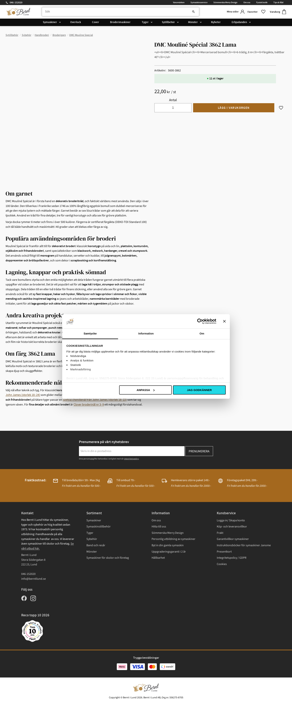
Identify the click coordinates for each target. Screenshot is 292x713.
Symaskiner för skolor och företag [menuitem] (107, 558)
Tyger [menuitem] (145, 23)
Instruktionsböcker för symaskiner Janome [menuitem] (244, 545)
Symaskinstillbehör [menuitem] (98, 526)
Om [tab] (201, 333)
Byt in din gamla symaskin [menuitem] (168, 545)
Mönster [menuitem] (193, 23)
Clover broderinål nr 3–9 (89, 405)
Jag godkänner (199, 390)
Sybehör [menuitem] (91, 539)
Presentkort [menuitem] (224, 552)
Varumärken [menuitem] (179, 2)
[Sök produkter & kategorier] (118, 12)
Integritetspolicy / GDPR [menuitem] (231, 558)
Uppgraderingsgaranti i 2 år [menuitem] (169, 552)
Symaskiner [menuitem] (50, 23)
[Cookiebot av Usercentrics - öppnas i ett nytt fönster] (200, 321)
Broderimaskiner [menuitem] (120, 23)
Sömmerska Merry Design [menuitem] (225, 2)
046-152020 (16, 2)
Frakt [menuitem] (220, 533)
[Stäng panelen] (224, 321)
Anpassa (145, 390)
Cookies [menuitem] (222, 564)
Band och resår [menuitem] (95, 545)
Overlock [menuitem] (75, 23)
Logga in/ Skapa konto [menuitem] (231, 520)
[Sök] (191, 12)
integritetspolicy (131, 458)
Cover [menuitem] (95, 23)
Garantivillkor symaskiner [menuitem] (233, 539)
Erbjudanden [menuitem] (239, 23)
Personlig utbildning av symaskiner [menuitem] (173, 539)
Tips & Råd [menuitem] (278, 2)
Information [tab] (146, 333)
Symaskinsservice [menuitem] (199, 2)
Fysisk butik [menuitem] (261, 2)
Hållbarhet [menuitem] (158, 558)
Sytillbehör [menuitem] (168, 23)
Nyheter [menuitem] (216, 23)
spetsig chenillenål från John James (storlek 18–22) (95, 400)
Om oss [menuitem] (246, 2)
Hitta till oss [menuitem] (159, 526)
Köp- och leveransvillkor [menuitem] (232, 526)
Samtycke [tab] (90, 333)
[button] (256, 12)
